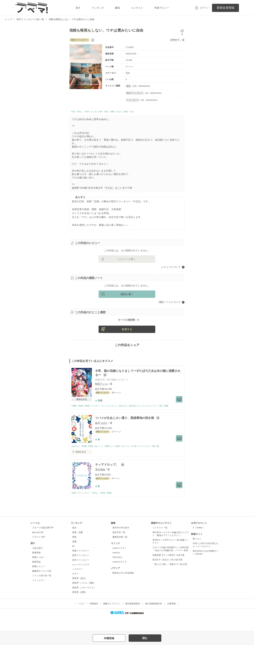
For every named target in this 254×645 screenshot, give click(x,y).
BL (73, 560)
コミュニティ (38, 594)
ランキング (98, 7)
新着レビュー (38, 580)
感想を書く (127, 295)
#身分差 (138, 419)
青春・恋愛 (77, 546)
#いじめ (101, 112)
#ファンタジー (152, 460)
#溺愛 (74, 419)
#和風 (85, 460)
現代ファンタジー (80, 574)
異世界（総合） (79, 592)
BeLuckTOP (38, 546)
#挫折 (145, 112)
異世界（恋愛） (79, 606)
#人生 (152, 112)
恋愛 (74, 555)
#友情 (106, 507)
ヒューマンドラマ (80, 578)
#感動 (126, 112)
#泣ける (135, 112)
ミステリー (77, 583)
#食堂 (122, 460)
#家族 (113, 507)
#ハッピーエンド (113, 419)
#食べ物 (164, 460)
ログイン (204, 7)
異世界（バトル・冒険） (84, 597)
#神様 (92, 460)
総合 (74, 541)
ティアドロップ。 (107, 478)
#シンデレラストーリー (155, 419)
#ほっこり (102, 460)
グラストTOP (38, 551)
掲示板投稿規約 (132, 617)
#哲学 (111, 112)
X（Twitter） (199, 541)
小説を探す (37, 562)
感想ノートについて (170, 303)
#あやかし (76, 460)
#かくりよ (131, 460)
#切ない (83, 112)
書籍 (117, 7)
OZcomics (117, 571)
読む (145, 638)
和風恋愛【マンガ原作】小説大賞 (168, 569)
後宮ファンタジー (80, 569)
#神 (169, 419)
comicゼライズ (119, 576)
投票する (127, 342)
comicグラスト (119, 562)
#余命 (74, 112)
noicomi (116, 566)
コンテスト (137, 7)
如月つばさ (101, 436)
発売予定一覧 (118, 546)
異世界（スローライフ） (84, 601)
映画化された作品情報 (123, 587)
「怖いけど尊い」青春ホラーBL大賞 (169, 578)
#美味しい (113, 460)
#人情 (140, 460)
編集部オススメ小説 (41, 585)
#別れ (118, 112)
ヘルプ (81, 617)
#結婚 (81, 419)
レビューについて (171, 267)
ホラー (75, 588)
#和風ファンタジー (95, 419)
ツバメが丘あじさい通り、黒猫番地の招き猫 (125, 431)
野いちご (197, 553)
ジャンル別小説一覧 (41, 589)
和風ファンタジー (80, 564)
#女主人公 (128, 419)
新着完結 (36, 576)
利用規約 (94, 617)
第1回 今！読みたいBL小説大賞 (167, 573)
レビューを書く (127, 260)
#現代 (92, 112)
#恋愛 (175, 419)
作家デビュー (161, 7)
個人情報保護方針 (153, 617)
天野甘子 (175, 40)
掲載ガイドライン (111, 617)
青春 (74, 551)
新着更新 (36, 566)
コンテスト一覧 (159, 541)
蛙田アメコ (101, 397)
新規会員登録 (225, 7)
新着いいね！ (38, 571)
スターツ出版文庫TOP (42, 541)
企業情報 (171, 617)
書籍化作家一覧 (119, 551)
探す (78, 7)
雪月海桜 (100, 483)
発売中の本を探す (120, 541)
